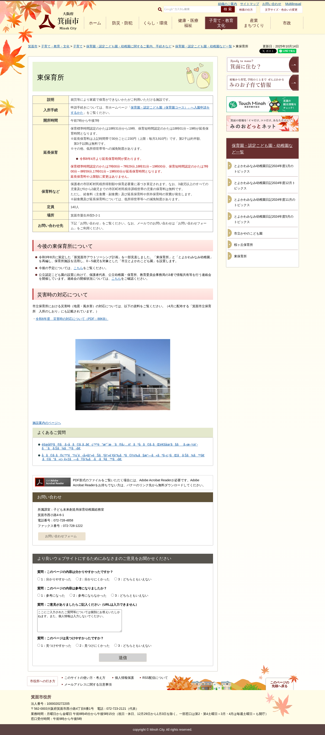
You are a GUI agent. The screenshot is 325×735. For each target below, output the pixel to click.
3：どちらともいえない (134, 579)
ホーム (95, 23)
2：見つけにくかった (95, 645)
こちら (78, 268)
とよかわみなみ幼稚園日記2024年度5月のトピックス (263, 219)
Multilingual (293, 4)
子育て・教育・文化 (55, 46)
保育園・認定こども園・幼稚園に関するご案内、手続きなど (129, 46)
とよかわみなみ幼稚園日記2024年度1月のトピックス (263, 168)
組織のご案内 (227, 4)
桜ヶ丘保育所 (243, 245)
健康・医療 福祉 (188, 23)
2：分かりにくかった (95, 579)
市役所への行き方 (42, 681)
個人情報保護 (124, 677)
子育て (78, 46)
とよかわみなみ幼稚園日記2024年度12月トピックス (264, 185)
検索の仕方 (246, 9)
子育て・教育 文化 (221, 23)
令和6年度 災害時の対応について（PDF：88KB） (72, 319)
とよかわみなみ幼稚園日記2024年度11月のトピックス (264, 202)
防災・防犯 (122, 23)
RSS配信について (155, 677)
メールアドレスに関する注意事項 (88, 684)
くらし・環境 (155, 23)
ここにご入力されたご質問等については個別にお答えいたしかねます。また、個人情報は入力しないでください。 (79, 620)
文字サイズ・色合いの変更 (281, 9)
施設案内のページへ (46, 423)
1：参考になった (53, 595)
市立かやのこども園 (248, 233)
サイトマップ (249, 4)
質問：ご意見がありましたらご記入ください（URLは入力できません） (88, 604)
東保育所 (240, 256)
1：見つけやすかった (56, 645)
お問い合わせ (271, 4)
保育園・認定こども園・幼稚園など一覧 (203, 46)
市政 (287, 23)
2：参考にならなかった (90, 595)
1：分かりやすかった (56, 579)
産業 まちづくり (254, 23)
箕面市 (32, 46)
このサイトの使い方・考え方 (84, 677)
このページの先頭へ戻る (279, 684)
